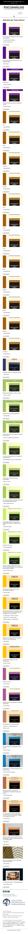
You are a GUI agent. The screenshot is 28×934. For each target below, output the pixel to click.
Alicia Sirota (6, 63)
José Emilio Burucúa (13, 726)
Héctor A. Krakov (7, 395)
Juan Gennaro (6, 683)
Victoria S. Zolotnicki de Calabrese (11, 437)
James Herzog (6, 818)
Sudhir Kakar (6, 374)
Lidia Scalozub (13, 617)
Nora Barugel (18, 459)
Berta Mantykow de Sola (8, 459)
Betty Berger (6, 641)
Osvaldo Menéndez (7, 547)
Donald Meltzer (6, 127)
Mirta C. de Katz (6, 481)
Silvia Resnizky (6, 415)
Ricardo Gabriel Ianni (8, 41)
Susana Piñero (15, 619)
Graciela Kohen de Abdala (9, 40)
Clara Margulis (6, 615)
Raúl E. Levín (6, 728)
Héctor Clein (6, 617)
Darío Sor (5, 726)
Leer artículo (6, 44)
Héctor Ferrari (6, 863)
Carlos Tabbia (6, 705)
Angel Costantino (7, 84)
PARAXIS (19, 930)
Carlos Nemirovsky (7, 884)
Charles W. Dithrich (7, 526)
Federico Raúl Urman (8, 570)
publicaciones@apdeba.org (9, 894)
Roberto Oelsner (7, 106)
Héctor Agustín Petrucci (8, 503)
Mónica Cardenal (7, 619)
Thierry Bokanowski (7, 795)
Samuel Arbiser (6, 592)
